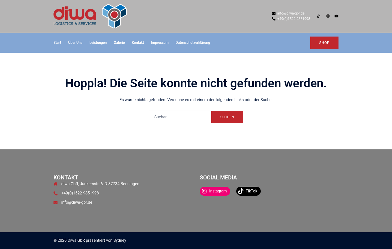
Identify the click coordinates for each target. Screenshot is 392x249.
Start (57, 43)
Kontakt (138, 43)
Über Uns (75, 43)
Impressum (160, 43)
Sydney (120, 240)
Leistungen (98, 43)
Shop (324, 43)
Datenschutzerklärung (193, 43)
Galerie (119, 43)
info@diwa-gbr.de (76, 202)
